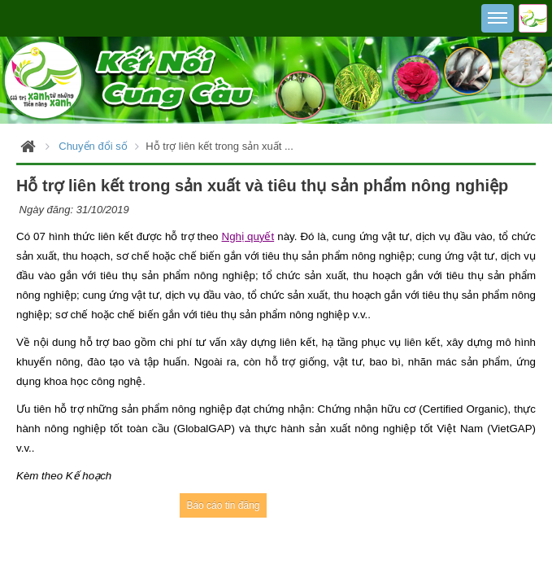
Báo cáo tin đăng (222, 505)
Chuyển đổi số (93, 146)
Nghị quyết (248, 236)
